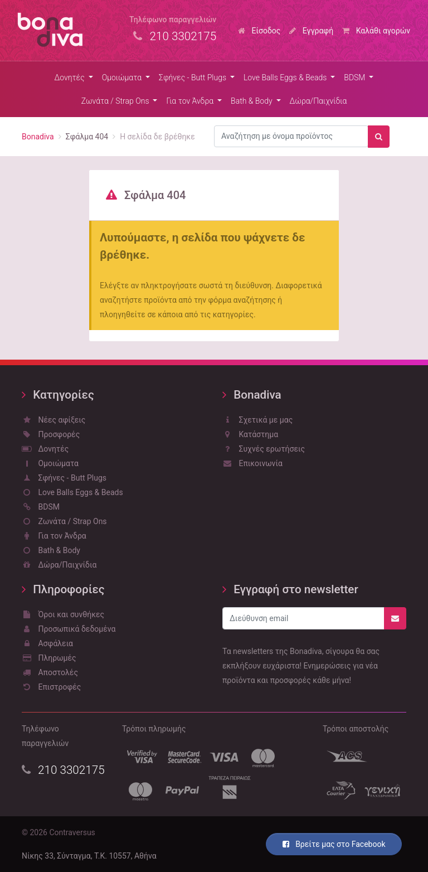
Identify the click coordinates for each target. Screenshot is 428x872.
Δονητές (45, 448)
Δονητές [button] (71, 77)
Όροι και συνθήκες (63, 614)
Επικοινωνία (252, 463)
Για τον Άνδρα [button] (190, 100)
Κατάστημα (250, 434)
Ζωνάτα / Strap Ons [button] (116, 100)
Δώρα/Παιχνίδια (318, 100)
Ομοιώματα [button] (123, 77)
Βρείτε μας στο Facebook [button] (334, 844)
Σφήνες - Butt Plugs (64, 477)
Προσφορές (51, 434)
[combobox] (291, 136)
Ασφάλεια (47, 643)
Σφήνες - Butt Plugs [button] (193, 77)
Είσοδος (259, 30)
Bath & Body (51, 550)
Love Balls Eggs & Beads (72, 492)
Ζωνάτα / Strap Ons (64, 521)
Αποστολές (50, 672)
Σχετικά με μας (257, 419)
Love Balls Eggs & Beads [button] (286, 77)
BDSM (41, 506)
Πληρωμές (49, 657)
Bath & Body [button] (252, 100)
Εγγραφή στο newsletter (290, 589)
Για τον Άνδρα (54, 535)
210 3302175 (63, 770)
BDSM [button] (355, 77)
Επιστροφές (51, 686)
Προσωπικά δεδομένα (68, 628)
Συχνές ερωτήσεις (263, 448)
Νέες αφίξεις (53, 419)
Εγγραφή (311, 30)
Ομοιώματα (51, 463)
